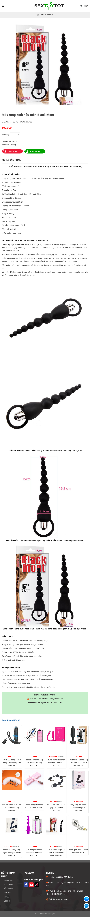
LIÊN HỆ (7, 901)
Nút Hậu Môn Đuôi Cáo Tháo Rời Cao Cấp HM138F (11, 808)
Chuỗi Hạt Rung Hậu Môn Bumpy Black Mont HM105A (56, 853)
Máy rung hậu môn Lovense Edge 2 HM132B (78, 808)
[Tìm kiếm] (81, 6)
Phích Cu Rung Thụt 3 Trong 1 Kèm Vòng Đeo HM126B (11, 763)
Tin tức (7, 893)
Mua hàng (8, 880)
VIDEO (6, 897)
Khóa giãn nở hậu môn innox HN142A (78, 851)
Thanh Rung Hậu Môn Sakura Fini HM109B (34, 806)
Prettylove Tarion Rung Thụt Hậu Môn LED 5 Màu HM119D (78, 763)
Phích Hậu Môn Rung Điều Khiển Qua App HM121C (34, 763)
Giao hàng (8, 885)
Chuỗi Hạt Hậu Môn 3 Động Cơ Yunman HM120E (56, 808)
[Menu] (3, 6)
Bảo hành (8, 889)
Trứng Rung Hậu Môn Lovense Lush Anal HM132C (56, 763)
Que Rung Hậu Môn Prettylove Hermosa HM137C (34, 853)
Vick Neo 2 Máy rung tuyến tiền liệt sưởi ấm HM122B (12, 853)
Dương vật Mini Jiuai (30, 272)
